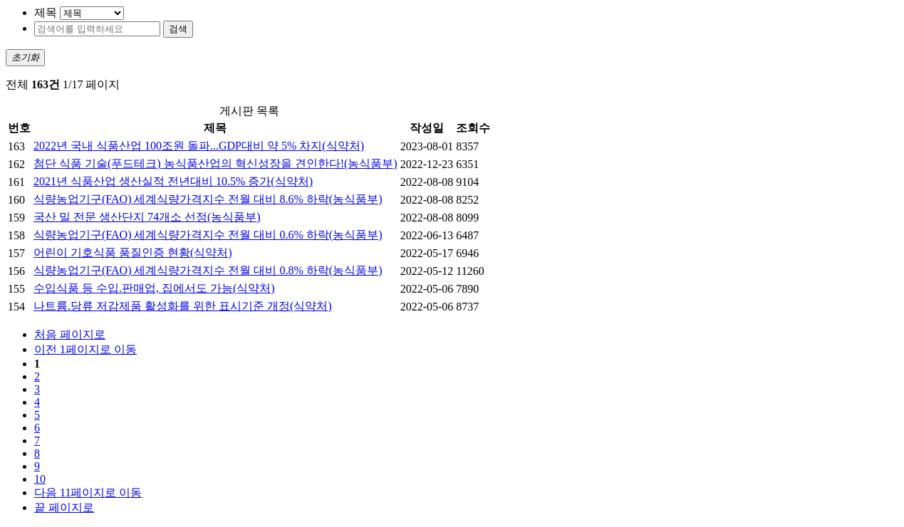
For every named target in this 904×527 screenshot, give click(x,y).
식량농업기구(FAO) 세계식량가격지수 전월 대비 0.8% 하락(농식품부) (207, 270)
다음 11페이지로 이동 (88, 492)
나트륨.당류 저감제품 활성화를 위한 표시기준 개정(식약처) (182, 306)
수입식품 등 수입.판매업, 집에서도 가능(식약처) (154, 288)
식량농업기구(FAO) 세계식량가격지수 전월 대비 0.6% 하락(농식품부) (207, 235)
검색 (178, 29)
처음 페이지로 (69, 334)
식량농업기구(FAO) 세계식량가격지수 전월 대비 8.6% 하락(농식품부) (207, 199)
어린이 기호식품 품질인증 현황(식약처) (132, 252)
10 (40, 479)
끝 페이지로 (64, 507)
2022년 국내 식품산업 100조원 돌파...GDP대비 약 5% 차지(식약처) (198, 146)
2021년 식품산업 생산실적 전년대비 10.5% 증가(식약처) (173, 181)
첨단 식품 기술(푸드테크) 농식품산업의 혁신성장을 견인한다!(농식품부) (215, 163)
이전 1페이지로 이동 (85, 349)
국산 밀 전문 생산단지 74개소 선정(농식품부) (147, 217)
